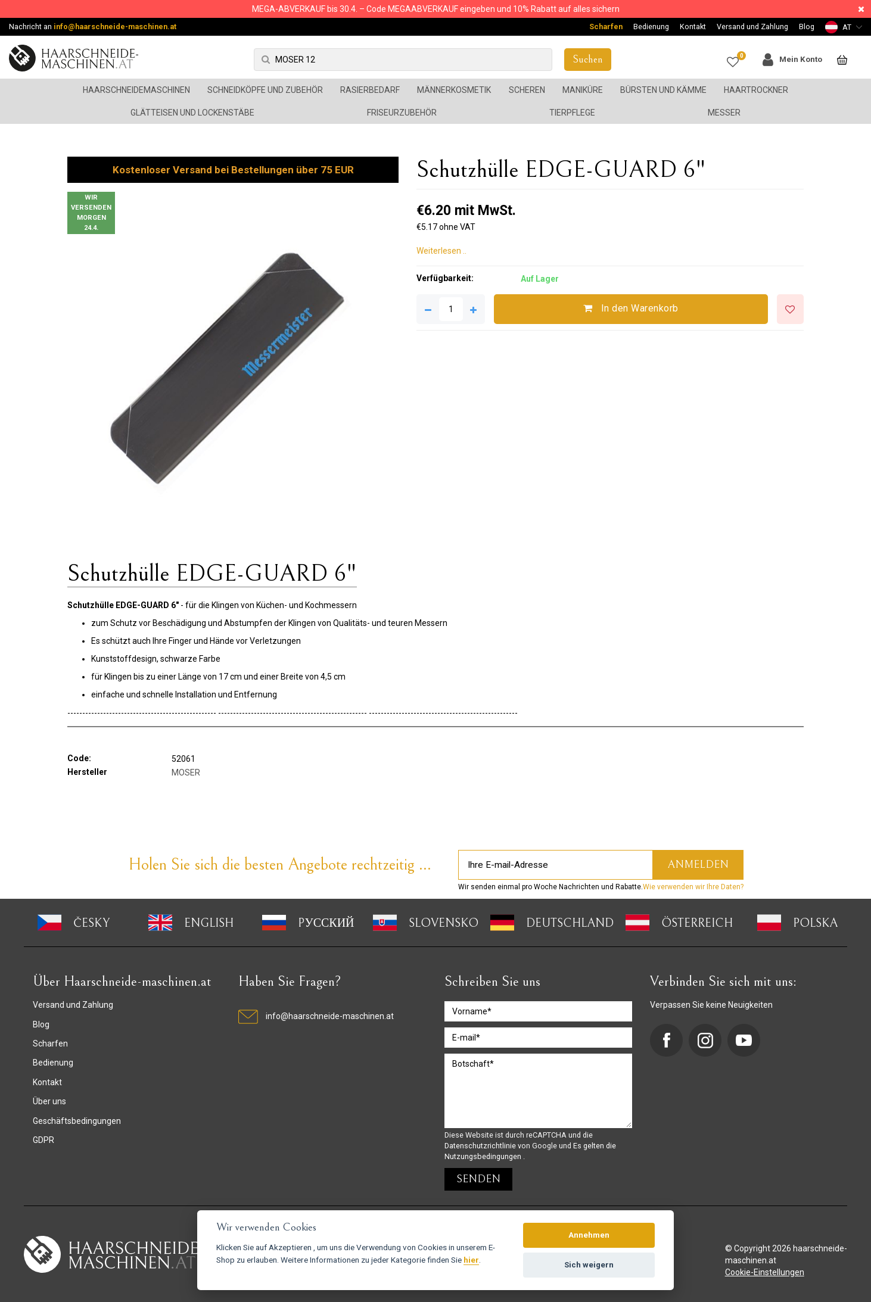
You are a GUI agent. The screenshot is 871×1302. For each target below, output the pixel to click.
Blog (806, 26)
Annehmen (588, 1235)
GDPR (43, 1140)
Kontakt (693, 26)
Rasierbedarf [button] (370, 90)
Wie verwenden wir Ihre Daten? (693, 887)
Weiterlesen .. (441, 251)
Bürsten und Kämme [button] (663, 90)
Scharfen (606, 26)
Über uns (49, 1101)
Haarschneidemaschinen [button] (136, 90)
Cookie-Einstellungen (764, 1272)
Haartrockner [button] (756, 90)
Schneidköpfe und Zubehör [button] (265, 90)
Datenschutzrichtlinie (481, 1145)
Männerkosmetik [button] (454, 90)
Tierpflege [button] (572, 112)
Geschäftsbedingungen (77, 1121)
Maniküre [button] (582, 90)
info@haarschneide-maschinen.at (115, 26)
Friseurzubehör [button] (402, 112)
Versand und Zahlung (752, 26)
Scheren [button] (527, 90)
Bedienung (651, 26)
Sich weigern (589, 1264)
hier (471, 1259)
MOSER (186, 772)
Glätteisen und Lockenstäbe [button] (192, 112)
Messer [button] (724, 112)
